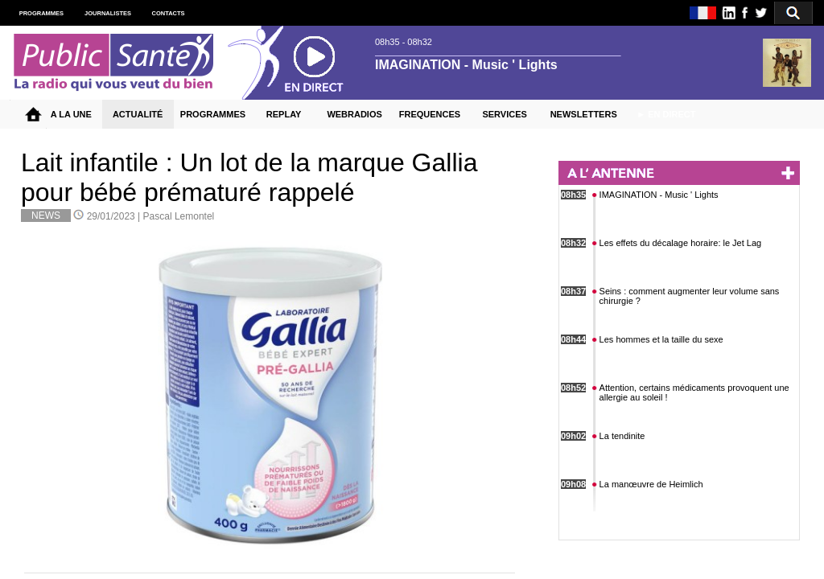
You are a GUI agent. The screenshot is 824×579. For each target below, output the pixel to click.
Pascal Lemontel (179, 216)
